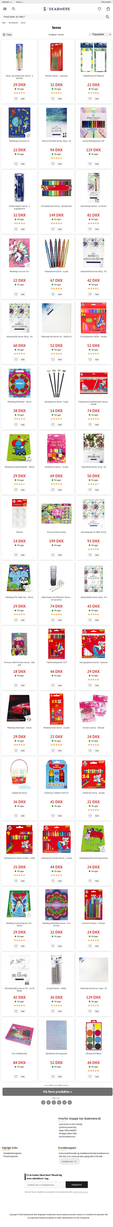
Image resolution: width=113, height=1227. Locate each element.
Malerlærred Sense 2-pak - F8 (93, 988)
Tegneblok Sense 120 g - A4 (93, 467)
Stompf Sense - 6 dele (56, 988)
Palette (19, 532)
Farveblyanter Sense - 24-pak (93, 336)
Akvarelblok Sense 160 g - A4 (94, 597)
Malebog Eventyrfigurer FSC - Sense (19, 924)
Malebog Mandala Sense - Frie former (56, 924)
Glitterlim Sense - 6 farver (93, 923)
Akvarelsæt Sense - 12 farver (94, 206)
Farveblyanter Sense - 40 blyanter (56, 206)
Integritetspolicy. (80, 1192)
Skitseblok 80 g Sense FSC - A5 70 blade (19, 989)
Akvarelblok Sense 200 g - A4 (19, 336)
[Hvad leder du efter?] (56, 17)
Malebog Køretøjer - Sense (19, 728)
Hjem (4, 23)
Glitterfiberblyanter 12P (93, 141)
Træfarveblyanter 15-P (56, 662)
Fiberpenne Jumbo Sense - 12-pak (56, 858)
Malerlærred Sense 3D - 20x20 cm (56, 336)
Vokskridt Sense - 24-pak (94, 793)
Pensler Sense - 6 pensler (56, 76)
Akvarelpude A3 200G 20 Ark (93, 532)
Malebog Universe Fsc (19, 141)
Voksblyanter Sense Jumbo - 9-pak (19, 858)
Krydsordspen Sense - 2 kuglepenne (19, 207)
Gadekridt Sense (19, 793)
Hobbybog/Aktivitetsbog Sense (93, 858)
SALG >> (19, 2)
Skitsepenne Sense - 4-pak (56, 402)
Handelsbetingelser (12, 1153)
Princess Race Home (56, 532)
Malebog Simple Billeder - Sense (19, 467)
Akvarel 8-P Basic (93, 1053)
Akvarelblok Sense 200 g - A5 (94, 271)
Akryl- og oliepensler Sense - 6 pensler (19, 77)
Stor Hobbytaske (19, 1053)
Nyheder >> (7, 2)
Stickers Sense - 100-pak (93, 728)
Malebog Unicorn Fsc (19, 271)
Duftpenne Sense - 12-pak (56, 467)
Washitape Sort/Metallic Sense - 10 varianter (56, 598)
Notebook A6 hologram (56, 1053)
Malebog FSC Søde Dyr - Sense (19, 597)
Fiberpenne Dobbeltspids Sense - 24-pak (93, 403)
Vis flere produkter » (57, 1092)
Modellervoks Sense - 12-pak (56, 728)
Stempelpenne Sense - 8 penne (93, 662)
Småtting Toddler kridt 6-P (56, 793)
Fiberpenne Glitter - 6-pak (56, 271)
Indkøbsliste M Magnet (93, 76)
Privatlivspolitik (10, 1156)
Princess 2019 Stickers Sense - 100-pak (19, 663)
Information (106, 2)
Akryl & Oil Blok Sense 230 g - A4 (56, 141)
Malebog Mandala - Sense (19, 402)
